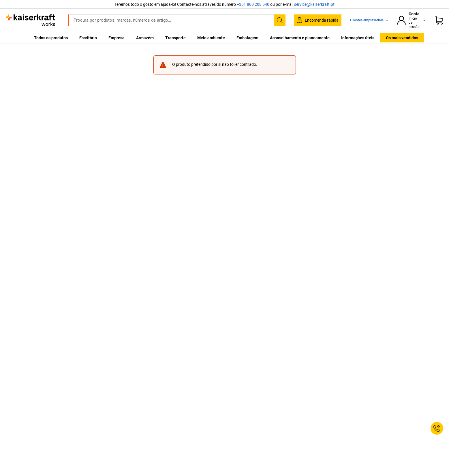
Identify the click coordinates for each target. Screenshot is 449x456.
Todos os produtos (51, 37)
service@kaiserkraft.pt (314, 4)
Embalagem (247, 37)
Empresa (116, 37)
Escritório (88, 37)
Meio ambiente (211, 37)
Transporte (175, 37)
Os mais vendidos (402, 37)
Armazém (145, 37)
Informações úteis (357, 37)
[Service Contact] (437, 428)
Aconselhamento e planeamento (300, 37)
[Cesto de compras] (439, 20)
